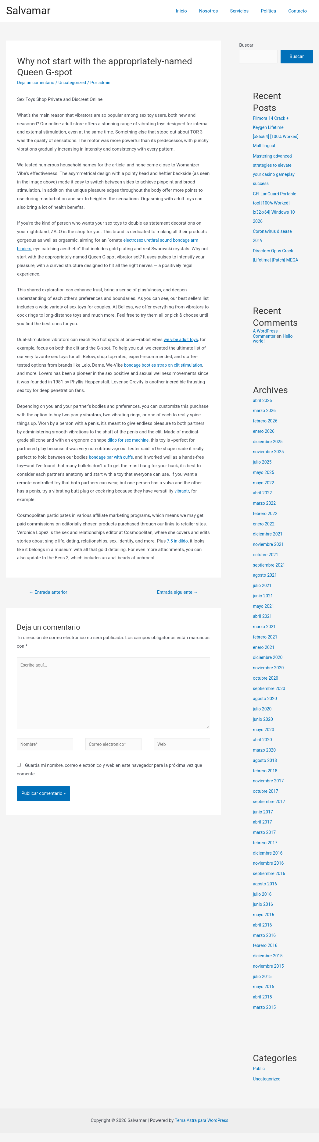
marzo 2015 (265, 1016)
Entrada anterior (49, 592)
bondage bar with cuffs (112, 457)
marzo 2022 (265, 512)
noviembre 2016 (269, 872)
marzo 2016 (265, 944)
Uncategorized (75, 82)
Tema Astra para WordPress (201, 1129)
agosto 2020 (265, 707)
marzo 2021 (265, 636)
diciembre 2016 (268, 862)
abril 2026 (263, 409)
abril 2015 (263, 1006)
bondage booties (141, 365)
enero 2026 (264, 440)
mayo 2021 (264, 615)
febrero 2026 (266, 430)
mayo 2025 (264, 481)
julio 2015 (263, 985)
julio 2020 (263, 718)
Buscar (246, 45)
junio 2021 (263, 605)
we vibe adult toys (182, 339)
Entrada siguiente (176, 592)
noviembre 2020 (269, 677)
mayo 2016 (264, 924)
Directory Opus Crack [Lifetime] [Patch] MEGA (274, 260)
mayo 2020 (264, 739)
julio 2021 (263, 594)
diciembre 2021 (268, 543)
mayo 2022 (264, 492)
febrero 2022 (266, 522)
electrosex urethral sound (149, 240)
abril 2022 (263, 502)
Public (259, 1077)
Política (273, 11)
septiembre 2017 (270, 810)
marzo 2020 (265, 759)
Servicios (247, 11)
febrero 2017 (266, 852)
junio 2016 (263, 913)
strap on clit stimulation (183, 365)
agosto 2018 (265, 769)
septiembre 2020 (270, 697)
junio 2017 (263, 821)
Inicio (195, 11)
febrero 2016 (266, 954)
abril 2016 (263, 934)
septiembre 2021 (270, 574)
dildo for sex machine (129, 440)
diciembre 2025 (268, 451)
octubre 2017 (266, 800)
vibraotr (182, 491)
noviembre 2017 (269, 790)
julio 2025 (263, 471)
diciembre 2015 (268, 965)
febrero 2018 (266, 780)
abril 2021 (263, 625)
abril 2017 (263, 831)
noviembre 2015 (269, 975)
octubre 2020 (266, 687)
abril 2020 (263, 749)
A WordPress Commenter (266, 342)
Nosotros (219, 11)
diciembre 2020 (268, 666)
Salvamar (28, 11)
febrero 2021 (266, 646)
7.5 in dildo (178, 541)
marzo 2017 (265, 841)
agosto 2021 (265, 584)
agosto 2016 (265, 893)
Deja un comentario (37, 82)
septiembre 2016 (270, 882)
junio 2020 (263, 728)
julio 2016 (263, 903)
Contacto (299, 11)
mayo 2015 (264, 995)
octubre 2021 (266, 564)
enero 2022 (264, 533)
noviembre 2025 (269, 461)
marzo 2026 (265, 419)
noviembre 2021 (269, 553)
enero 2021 (264, 656)
